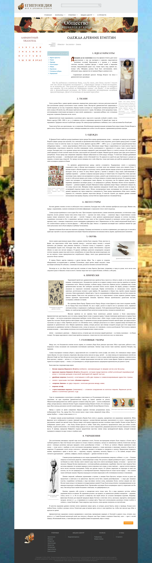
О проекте (101, 15)
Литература (51, 547)
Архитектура (52, 543)
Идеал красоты (55, 57)
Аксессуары (54, 64)
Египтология (51, 551)
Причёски (53, 69)
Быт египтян (70, 44)
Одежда (78, 44)
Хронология (51, 537)
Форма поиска (98, 539)
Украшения (53, 73)
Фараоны (59, 15)
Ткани (52, 60)
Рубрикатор (98, 537)
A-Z (40, 60)
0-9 (36, 60)
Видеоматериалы (73, 537)
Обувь (52, 66)
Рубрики (72, 15)
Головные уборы (56, 71)
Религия (50, 539)
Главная (48, 15)
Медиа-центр (86, 15)
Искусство (51, 545)
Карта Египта (52, 549)
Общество (61, 44)
